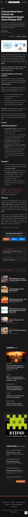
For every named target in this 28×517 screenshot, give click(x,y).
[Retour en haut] (26, 512)
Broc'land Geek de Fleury (12, 461)
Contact (12, 502)
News (16, 512)
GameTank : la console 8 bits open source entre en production (15, 396)
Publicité (7, 504)
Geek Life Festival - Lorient (13, 453)
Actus (2, 8)
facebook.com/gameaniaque (14, 191)
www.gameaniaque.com (12, 135)
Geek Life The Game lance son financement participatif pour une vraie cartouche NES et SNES (14, 388)
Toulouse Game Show (6, 227)
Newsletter (6, 502)
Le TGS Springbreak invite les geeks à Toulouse (16, 289)
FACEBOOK (23, 36)
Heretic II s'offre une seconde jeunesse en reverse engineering (14, 404)
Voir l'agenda (20, 481)
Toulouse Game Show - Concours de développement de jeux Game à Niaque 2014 (17, 310)
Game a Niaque (15, 227)
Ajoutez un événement (17, 504)
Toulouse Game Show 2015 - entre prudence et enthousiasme (18, 300)
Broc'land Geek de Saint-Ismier (14, 470)
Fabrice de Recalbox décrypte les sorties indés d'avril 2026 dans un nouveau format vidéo (15, 367)
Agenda (12, 512)
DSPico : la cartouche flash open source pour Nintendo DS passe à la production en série (15, 378)
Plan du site (14, 506)
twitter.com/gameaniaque (11, 192)
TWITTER (18, 36)
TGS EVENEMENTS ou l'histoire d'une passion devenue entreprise (18, 279)
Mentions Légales (20, 502)
